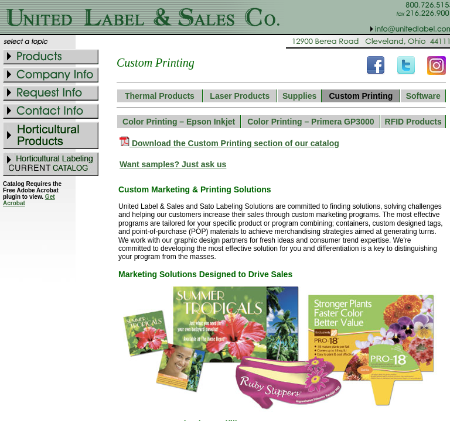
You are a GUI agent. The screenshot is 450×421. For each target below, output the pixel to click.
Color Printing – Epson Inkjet (178, 121)
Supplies (299, 96)
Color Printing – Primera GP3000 (310, 121)
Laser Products (240, 96)
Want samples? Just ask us (173, 164)
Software (423, 96)
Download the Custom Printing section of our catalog (234, 143)
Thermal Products (160, 96)
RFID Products (413, 121)
